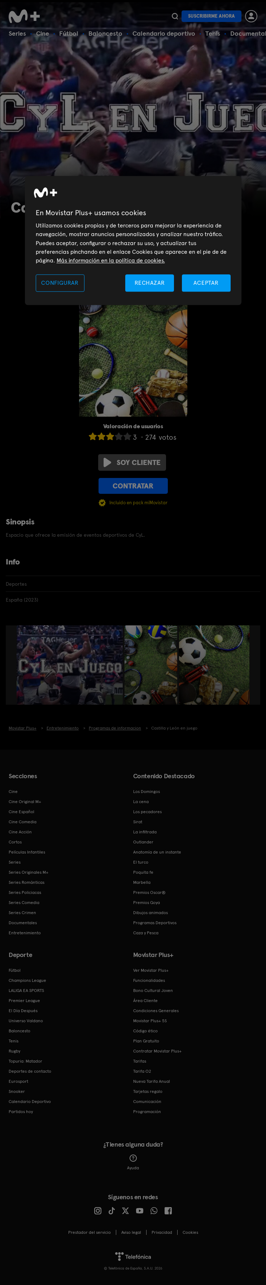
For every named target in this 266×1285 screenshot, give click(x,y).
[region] (133, 240)
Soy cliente (132, 462)
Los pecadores (147, 811)
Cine (42, 33)
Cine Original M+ (25, 801)
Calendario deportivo (163, 33)
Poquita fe (143, 872)
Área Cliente (145, 1000)
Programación (147, 1111)
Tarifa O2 (142, 1071)
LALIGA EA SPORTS (26, 990)
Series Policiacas (25, 892)
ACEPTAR (206, 282)
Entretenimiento (25, 932)
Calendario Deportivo (30, 1101)
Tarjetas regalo (147, 1091)
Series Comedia (24, 902)
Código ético (145, 1030)
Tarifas (139, 1061)
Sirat (137, 821)
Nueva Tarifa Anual (151, 1081)
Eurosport (18, 1081)
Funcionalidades (149, 980)
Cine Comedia (22, 821)
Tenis (212, 33)
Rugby (14, 1051)
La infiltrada (145, 831)
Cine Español (21, 811)
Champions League (27, 980)
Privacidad (162, 1232)
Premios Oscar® (149, 892)
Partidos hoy (21, 1111)
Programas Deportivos (154, 922)
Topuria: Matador (25, 1061)
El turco (140, 862)
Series (17, 33)
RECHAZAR (150, 282)
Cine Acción (20, 831)
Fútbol (68, 33)
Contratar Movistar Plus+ (157, 1051)
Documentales (23, 922)
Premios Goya (146, 902)
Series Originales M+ (28, 872)
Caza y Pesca (145, 932)
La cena (141, 801)
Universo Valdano (26, 1020)
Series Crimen (22, 912)
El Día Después (23, 1010)
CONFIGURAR (60, 282)
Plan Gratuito (146, 1040)
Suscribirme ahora (211, 16)
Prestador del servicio (89, 1232)
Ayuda (133, 1162)
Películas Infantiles (27, 852)
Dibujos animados (150, 912)
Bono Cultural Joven (153, 990)
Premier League (24, 1000)
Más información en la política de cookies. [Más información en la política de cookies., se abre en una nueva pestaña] (111, 260)
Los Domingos (146, 791)
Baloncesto (105, 33)
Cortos (15, 842)
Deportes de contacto (30, 1071)
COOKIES (190, 1232)
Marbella (142, 882)
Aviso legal (131, 1232)
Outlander (143, 842)
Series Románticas (26, 882)
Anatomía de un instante (157, 852)
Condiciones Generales (156, 1010)
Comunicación (147, 1101)
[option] (71, 665)
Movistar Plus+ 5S (150, 1020)
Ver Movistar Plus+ (151, 970)
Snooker (17, 1091)
